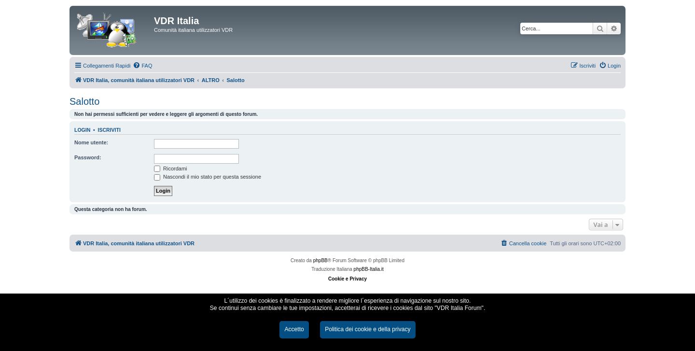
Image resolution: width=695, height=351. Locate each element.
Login (82, 130)
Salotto (84, 101)
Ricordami (170, 168)
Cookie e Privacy (347, 278)
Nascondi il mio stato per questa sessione (207, 177)
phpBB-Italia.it (369, 269)
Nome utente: (91, 142)
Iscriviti (109, 130)
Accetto (294, 329)
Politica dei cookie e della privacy (367, 329)
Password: (87, 157)
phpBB (320, 260)
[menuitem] (142, 65)
